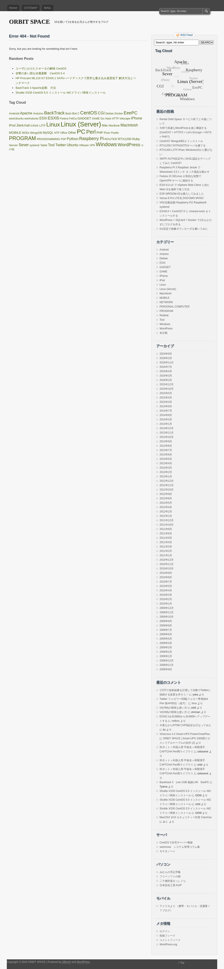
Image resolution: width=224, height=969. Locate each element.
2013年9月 (166, 441)
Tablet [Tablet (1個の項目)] (43, 145)
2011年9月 (166, 529)
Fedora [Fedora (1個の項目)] (64, 118)
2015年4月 (166, 397)
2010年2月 (166, 599)
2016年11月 (167, 362)
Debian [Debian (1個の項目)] (109, 113)
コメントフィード (170, 940)
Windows (165, 324)
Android (164, 249)
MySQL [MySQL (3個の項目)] (48, 132)
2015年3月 (166, 402)
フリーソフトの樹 (170, 876)
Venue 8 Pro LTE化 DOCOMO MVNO (182, 198)
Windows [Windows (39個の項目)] (106, 144)
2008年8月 (166, 669)
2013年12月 (167, 428)
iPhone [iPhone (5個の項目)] (136, 118)
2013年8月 (166, 445)
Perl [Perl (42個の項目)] (91, 132)
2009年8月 (166, 625)
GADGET (165, 267)
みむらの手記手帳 (170, 872)
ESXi (162, 262)
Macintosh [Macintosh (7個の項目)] (129, 125)
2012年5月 (166, 502)
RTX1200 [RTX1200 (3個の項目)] (125, 139)
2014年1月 (166, 423)
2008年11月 (167, 665)
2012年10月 (167, 489)
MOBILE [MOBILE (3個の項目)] (15, 132)
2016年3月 (166, 375)
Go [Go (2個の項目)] (102, 118)
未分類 (163, 332)
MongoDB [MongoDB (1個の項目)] (36, 132)
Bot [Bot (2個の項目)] (74, 113)
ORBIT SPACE (29, 21)
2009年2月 (166, 651)
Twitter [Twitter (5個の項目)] (60, 145)
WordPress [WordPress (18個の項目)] (129, 144)
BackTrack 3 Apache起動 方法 (36, 87)
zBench (66, 962)
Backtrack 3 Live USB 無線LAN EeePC (184, 782)
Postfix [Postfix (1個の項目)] (115, 132)
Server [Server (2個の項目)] (13, 145)
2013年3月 (166, 467)
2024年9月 (166, 353)
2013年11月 (167, 432)
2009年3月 (166, 647)
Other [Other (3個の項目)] (72, 132)
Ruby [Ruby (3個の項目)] (136, 139)
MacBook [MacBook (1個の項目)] (114, 125)
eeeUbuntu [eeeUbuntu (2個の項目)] (16, 118)
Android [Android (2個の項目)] (14, 113)
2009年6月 (166, 634)
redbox (176, 720)
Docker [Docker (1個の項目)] (119, 113)
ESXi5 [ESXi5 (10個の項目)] (53, 118)
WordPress (166, 328)
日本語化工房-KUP (171, 885)
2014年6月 (166, 415)
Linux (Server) (168, 289)
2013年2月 (166, 472)
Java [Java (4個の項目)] (19, 125)
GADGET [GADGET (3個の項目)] (84, 118)
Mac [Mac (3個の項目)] (105, 125)
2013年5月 (166, 458)
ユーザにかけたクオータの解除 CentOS (41, 68)
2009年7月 (166, 629)
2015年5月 (166, 393)
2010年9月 (166, 572)
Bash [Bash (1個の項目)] (68, 113)
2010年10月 (167, 568)
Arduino (164, 254)
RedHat (164, 315)
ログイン (165, 931)
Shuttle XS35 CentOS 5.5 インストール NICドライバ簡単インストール (61, 92)
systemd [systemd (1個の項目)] (34, 145)
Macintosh (166, 293)
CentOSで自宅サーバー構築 (176, 842)
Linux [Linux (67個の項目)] (53, 124)
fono (194, 703)
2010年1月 (166, 603)
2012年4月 (166, 507)
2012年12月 (167, 480)
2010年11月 (167, 564)
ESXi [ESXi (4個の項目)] (43, 118)
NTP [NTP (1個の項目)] (57, 132)
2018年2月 (166, 358)
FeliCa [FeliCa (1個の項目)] (73, 118)
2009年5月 (166, 638)
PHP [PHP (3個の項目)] (99, 132)
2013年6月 (166, 454)
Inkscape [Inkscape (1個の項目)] (125, 118)
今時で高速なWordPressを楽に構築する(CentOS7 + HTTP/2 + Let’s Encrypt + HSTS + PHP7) (186, 132)
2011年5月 (166, 537)
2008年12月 (167, 660)
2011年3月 (166, 546)
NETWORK (166, 302)
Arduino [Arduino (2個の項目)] (38, 113)
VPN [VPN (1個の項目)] (92, 145)
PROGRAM (166, 311)
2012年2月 (166, 511)
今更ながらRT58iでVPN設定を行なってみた (185, 725)
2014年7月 (166, 410)
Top (182, 962)
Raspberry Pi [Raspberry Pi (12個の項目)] (91, 138)
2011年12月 (167, 520)
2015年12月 (167, 384)
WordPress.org (168, 944)
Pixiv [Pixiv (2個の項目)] (107, 132)
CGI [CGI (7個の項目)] (101, 113)
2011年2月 (166, 551)
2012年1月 (166, 515)
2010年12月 (167, 559)
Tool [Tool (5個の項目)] (51, 145)
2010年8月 (166, 577)
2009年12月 (167, 608)
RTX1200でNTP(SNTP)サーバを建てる (183, 145)
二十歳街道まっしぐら (173, 880)
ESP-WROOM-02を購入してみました (182, 193)
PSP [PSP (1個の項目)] (63, 139)
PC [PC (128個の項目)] (81, 131)
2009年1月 (166, 656)
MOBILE (164, 297)
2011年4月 (166, 542)
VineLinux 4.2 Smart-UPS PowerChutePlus (185, 734)
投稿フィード (167, 935)
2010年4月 (166, 590)
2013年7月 (166, 450)
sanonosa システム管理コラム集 (180, 846)
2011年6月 (166, 533)
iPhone (164, 275)
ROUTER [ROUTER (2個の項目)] (111, 139)
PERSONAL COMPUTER (175, 306)
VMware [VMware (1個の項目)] (84, 145)
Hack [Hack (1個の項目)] (108, 118)
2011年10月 (167, 524)
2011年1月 (166, 555)
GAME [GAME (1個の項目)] (96, 118)
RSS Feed (186, 35)
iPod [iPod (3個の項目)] (12, 125)
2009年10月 (167, 616)
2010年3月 (166, 594)
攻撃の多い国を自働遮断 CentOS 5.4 (40, 73)
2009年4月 (166, 643)
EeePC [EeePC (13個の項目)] (130, 112)
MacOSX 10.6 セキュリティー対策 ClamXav (186, 817)
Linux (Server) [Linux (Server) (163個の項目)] (81, 124)
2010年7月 (166, 581)
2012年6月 (166, 498)
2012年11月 (167, 485)
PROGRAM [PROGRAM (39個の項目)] (22, 138)
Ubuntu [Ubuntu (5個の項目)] (72, 145)
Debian (164, 258)
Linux (163, 284)
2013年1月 (166, 476)
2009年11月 (167, 612)
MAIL (47, 8)
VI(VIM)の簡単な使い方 (173, 707)
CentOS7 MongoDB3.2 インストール (181, 141)
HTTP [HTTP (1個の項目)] (115, 118)
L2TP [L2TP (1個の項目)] (42, 125)
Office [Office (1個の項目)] (63, 132)
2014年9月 (166, 406)
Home (13, 8)
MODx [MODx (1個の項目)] (25, 132)
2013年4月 (166, 463)
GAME (163, 271)
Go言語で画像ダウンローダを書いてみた (184, 228)
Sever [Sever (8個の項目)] (24, 145)
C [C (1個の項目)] (79, 113)
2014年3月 (166, 419)
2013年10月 (167, 437)
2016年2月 (166, 380)
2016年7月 (166, 366)
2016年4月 (166, 371)
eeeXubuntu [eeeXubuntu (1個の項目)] (31, 118)
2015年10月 (167, 388)
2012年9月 (166, 494)
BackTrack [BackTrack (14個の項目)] (54, 112)
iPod (162, 280)
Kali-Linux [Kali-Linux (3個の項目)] (31, 125)
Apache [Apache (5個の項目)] (26, 113)
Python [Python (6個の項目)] (72, 139)
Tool (162, 319)
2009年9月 (166, 621)
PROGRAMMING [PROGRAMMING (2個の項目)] (48, 139)
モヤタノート (167, 851)
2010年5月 (166, 586)
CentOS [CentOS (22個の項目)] (88, 113)
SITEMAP (30, 8)
